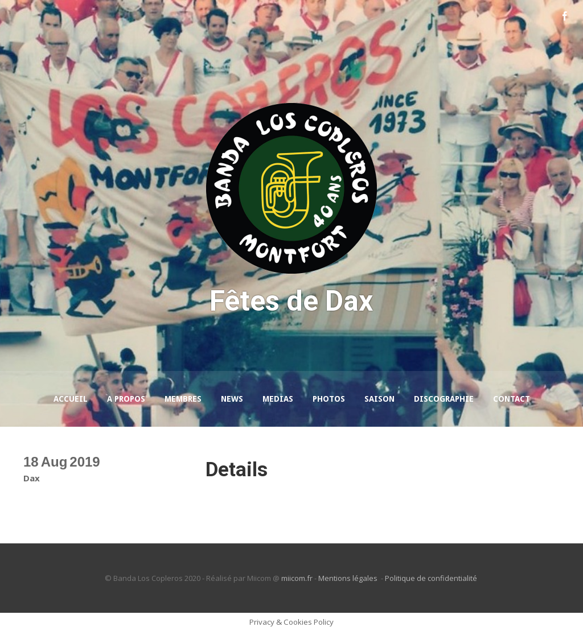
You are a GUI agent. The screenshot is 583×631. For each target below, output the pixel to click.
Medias (277, 398)
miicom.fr (297, 578)
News (232, 398)
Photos (329, 398)
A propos (126, 398)
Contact (511, 398)
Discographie (444, 398)
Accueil (71, 398)
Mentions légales (348, 578)
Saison (379, 398)
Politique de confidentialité (432, 578)
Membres (183, 398)
